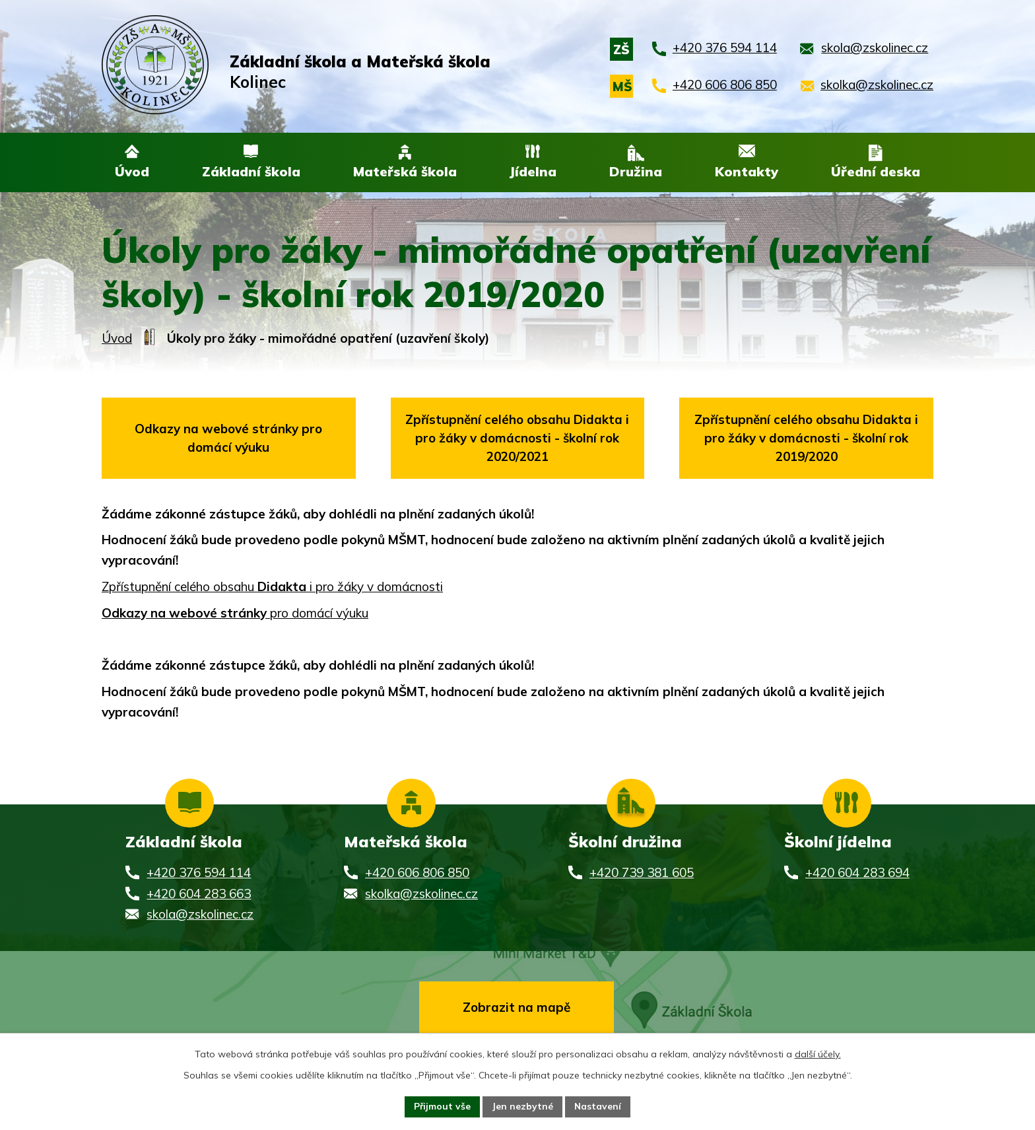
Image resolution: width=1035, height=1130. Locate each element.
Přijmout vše (442, 1106)
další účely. (818, 1054)
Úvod (117, 339)
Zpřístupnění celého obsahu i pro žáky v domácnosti (272, 588)
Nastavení (598, 1106)
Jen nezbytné (522, 1106)
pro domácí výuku (235, 614)
